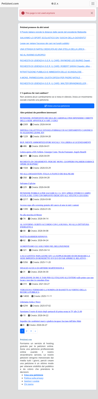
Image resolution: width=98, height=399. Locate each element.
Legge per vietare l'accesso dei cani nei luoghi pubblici (44, 43)
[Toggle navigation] (92, 3)
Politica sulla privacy (33, 378)
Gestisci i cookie (31, 381)
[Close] (92, 13)
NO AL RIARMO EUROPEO (32, 55)
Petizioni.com (10, 3)
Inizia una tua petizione (57, 105)
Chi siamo (29, 384)
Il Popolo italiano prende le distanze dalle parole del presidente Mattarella (53, 32)
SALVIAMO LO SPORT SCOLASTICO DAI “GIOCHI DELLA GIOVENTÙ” (53, 38)
